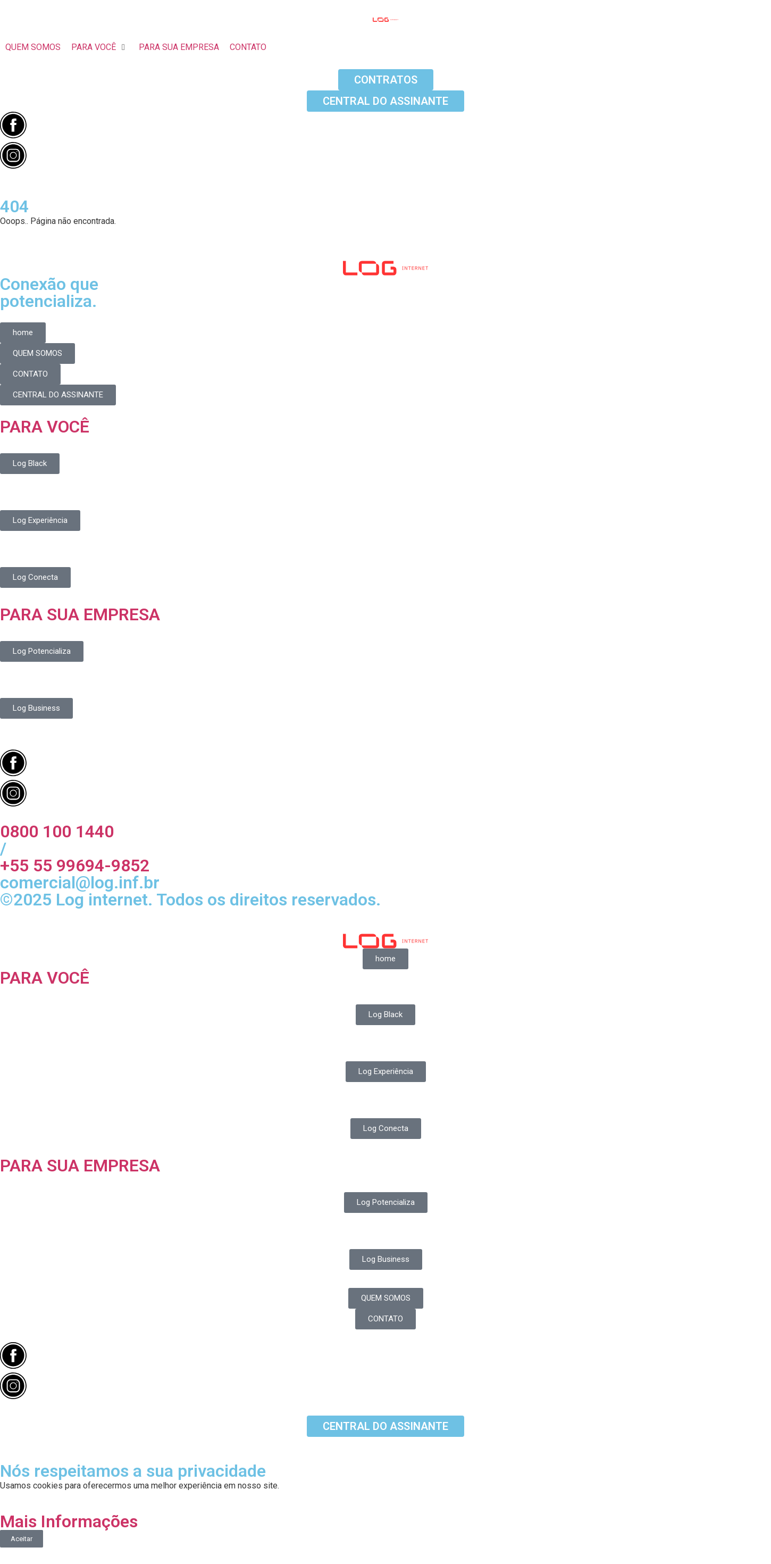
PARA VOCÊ (44, 427)
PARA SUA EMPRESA (80, 614)
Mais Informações (69, 1521)
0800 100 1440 (57, 831)
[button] (99, 47)
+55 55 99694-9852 (74, 865)
